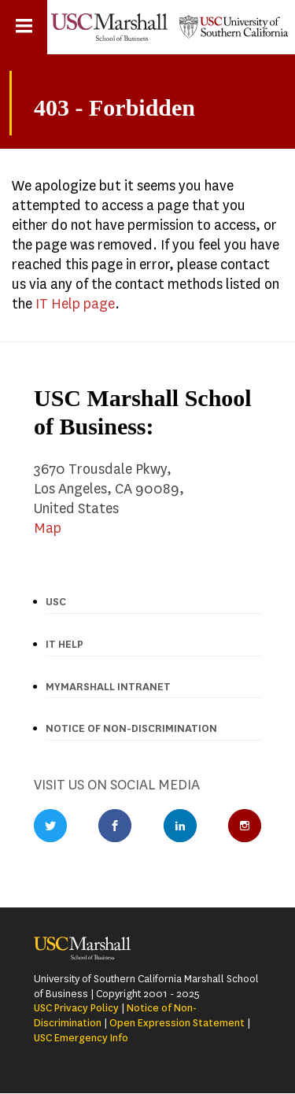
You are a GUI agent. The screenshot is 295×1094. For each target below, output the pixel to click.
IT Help (64, 644)
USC (56, 601)
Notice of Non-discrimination (131, 728)
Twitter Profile (50, 825)
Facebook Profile (114, 825)
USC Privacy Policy (76, 1007)
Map (47, 528)
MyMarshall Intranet (108, 686)
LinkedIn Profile (180, 825)
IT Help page (75, 303)
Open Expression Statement (177, 1022)
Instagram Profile (244, 825)
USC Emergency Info (81, 1037)
